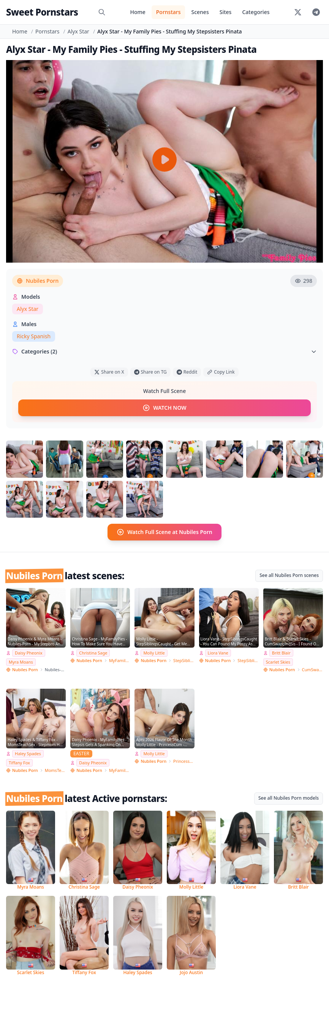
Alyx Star (78, 31)
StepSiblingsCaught (184, 660)
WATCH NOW (164, 408)
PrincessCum (184, 761)
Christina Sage (93, 653)
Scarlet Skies (278, 661)
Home (137, 12)
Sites (226, 12)
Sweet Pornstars (42, 12)
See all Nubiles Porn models (288, 797)
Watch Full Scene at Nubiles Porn (164, 532)
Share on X (109, 372)
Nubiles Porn (38, 280)
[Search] (102, 12)
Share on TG (150, 372)
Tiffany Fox (19, 762)
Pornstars (168, 12)
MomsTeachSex (55, 770)
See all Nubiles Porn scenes (289, 575)
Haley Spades (28, 753)
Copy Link (220, 372)
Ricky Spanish (34, 336)
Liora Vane (218, 653)
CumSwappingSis (312, 669)
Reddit (187, 372)
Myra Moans (21, 661)
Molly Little (153, 653)
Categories (255, 12)
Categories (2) (164, 351)
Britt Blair (281, 653)
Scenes (200, 12)
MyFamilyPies (119, 660)
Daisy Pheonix (29, 653)
